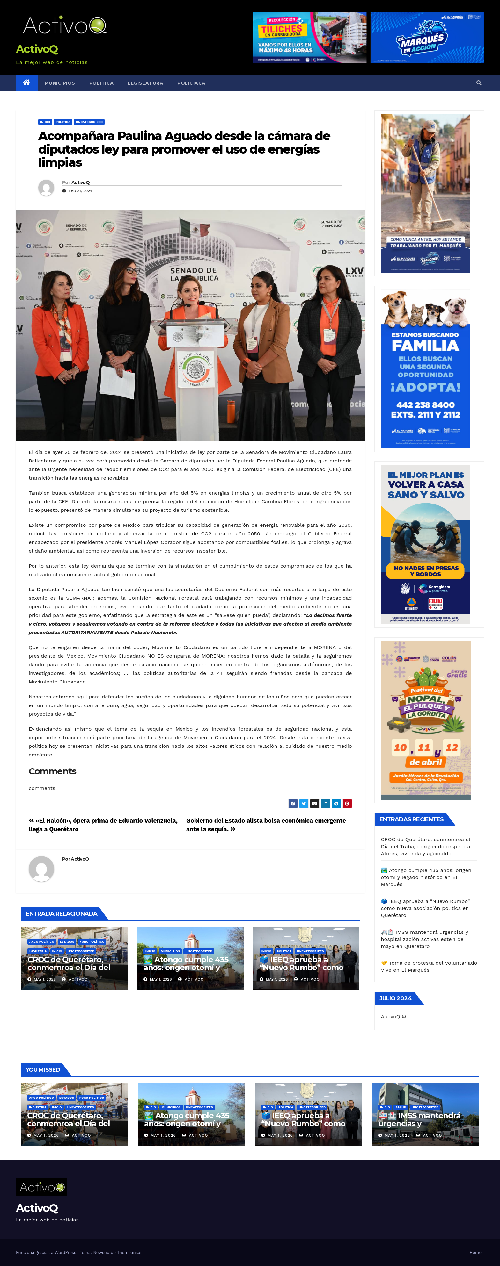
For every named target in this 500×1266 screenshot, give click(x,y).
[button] (479, 83)
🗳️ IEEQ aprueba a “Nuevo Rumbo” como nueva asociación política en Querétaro (306, 971)
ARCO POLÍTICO (41, 941)
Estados (67, 941)
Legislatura (146, 83)
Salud (400, 1107)
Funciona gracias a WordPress (46, 1252)
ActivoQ (36, 49)
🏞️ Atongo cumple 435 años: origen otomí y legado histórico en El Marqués (185, 971)
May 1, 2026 (46, 1135)
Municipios (60, 83)
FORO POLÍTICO (92, 941)
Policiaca (191, 83)
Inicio (45, 122)
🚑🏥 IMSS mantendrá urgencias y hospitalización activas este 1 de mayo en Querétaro (424, 939)
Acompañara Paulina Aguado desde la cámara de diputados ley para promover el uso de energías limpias (184, 149)
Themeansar (129, 1252)
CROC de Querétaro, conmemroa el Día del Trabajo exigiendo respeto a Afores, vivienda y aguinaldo (425, 846)
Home (476, 1252)
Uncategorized (89, 122)
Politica (101, 83)
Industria (38, 951)
